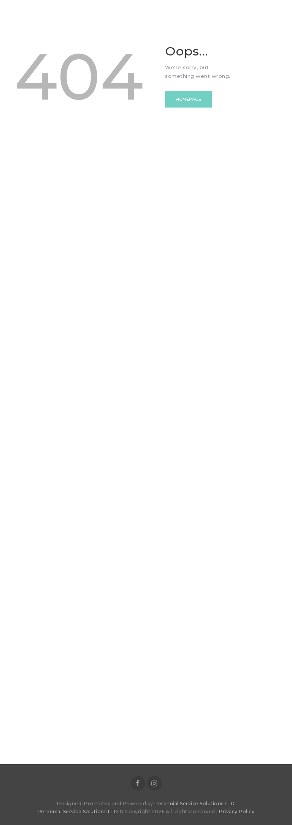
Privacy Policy (236, 811)
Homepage (188, 99)
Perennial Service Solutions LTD (194, 803)
